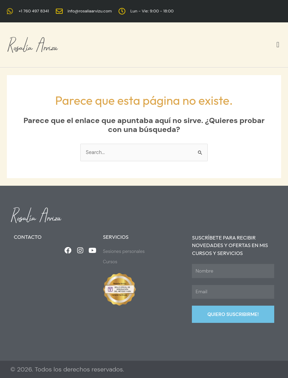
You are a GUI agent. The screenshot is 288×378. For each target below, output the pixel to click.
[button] (278, 45)
